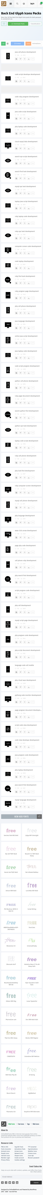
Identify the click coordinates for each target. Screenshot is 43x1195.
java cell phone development (25, 52)
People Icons (5, 1153)
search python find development (27, 411)
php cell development (23, 605)
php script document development (27, 650)
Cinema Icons (32, 1153)
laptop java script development (26, 201)
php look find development (25, 471)
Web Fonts (11, 1124)
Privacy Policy (5, 1160)
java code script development (25, 112)
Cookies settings (20, 1160)
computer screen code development (28, 246)
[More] (32, 58)
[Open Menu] (24, 3)
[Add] (16, 58)
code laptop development (24, 261)
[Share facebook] (2, 1182)
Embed (18, 43)
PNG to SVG (4, 1147)
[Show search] (17, 3)
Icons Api (31, 1155)
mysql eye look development (25, 186)
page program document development (28, 710)
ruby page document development (27, 396)
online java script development (26, 336)
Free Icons (21, 1124)
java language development (25, 321)
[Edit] (20, 58)
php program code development (26, 635)
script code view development (26, 725)
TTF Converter (32, 1147)
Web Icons (36, 1124)
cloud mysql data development (26, 142)
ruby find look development (25, 276)
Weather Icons (32, 1151)
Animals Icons (5, 1151)
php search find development (25, 575)
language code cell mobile (24, 665)
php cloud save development (25, 680)
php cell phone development (25, 306)
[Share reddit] (6, 1182)
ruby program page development (27, 291)
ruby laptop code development (26, 216)
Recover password (33, 1158)
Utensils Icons (5, 1155)
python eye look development (26, 426)
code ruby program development (27, 97)
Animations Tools (20, 1149)
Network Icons (19, 1153)
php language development (25, 516)
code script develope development (27, 74)
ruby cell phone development (25, 456)
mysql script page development (26, 620)
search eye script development (26, 157)
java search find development (25, 785)
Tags (28, 1124)
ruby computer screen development (28, 486)
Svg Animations (32, 1149)
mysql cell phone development (26, 501)
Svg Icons (4, 4)
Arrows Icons (18, 1151)
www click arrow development (26, 531)
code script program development (27, 366)
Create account (19, 1158)
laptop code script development (26, 441)
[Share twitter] (9, 1182)
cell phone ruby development (25, 561)
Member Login (5, 1158)
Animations (36, 44)
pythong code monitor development (28, 695)
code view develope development (27, 740)
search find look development (26, 172)
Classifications (35, 24)
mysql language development (25, 800)
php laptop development (24, 770)
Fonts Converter (6, 1149)
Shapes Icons (19, 1155)
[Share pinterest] (13, 1182)
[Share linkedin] (17, 1182)
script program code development (27, 590)
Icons (28, 43)
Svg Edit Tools (19, 1147)
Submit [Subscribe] (36, 1182)
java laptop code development (26, 351)
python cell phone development (26, 381)
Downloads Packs (19, 24)
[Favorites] (24, 58)
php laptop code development (26, 127)
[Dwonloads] (28, 58)
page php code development (25, 546)
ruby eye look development (25, 231)
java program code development (26, 755)
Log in (32, 3)
